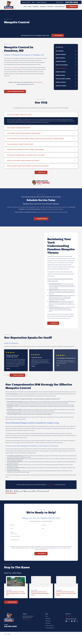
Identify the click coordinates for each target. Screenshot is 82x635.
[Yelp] (71, 616)
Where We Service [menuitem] (60, 6)
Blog (33, 2)
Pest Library (48, 623)
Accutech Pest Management (13, 67)
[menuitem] (66, 51)
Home (46, 616)
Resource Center (26, 2)
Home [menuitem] (25, 6)
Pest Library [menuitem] (50, 6)
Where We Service (49, 625)
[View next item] (8, 375)
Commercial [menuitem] (43, 6)
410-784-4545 (71, 2)
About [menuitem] (29, 6)
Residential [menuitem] (35, 6)
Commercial (47, 620)
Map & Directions (26, 619)
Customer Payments (41, 2)
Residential (47, 618)
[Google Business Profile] (69, 616)
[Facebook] (66, 616)
